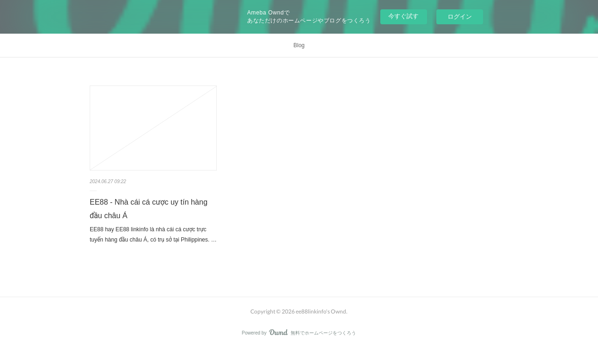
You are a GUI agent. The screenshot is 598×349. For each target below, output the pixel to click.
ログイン (460, 16)
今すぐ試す (403, 16)
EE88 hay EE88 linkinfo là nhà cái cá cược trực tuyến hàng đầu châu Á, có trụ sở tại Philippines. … (153, 234)
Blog (299, 45)
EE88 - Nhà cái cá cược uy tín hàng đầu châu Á (148, 209)
